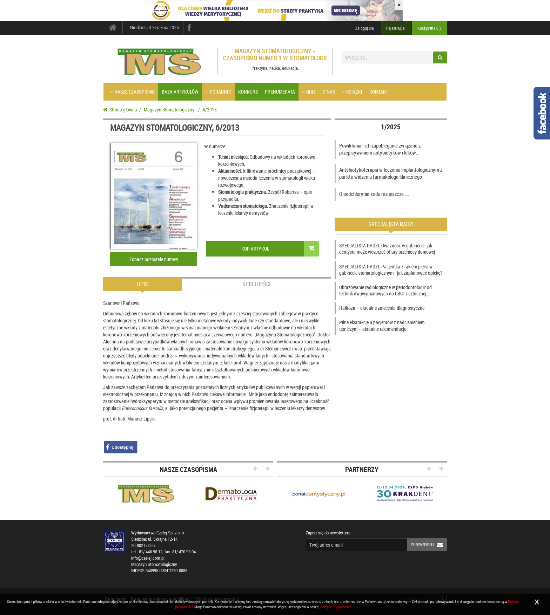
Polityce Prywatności (335, 606)
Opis (142, 284)
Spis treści (256, 284)
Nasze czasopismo (132, 91)
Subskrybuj (429, 544)
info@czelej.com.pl (148, 558)
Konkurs (248, 91)
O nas (329, 91)
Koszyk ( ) (429, 28)
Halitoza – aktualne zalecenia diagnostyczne (381, 308)
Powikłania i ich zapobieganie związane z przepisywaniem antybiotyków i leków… (380, 149)
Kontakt (378, 91)
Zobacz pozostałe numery (153, 259)
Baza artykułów (180, 91)
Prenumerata (280, 91)
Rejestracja (395, 28)
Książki (352, 91)
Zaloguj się (364, 28)
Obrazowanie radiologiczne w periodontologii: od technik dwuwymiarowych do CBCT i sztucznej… (385, 290)
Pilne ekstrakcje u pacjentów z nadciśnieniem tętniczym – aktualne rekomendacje (381, 325)
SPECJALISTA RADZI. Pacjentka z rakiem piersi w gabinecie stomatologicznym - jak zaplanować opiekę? (390, 269)
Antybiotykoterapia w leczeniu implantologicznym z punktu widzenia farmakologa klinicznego (390, 173)
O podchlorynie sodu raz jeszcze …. (374, 193)
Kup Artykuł (280, 248)
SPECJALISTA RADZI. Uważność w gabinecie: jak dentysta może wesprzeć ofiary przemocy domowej (387, 248)
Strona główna (120, 109)
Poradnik (218, 91)
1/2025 (391, 126)
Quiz (309, 91)
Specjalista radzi (391, 224)
